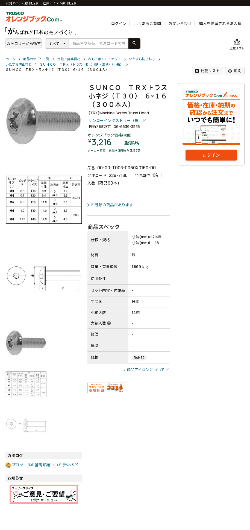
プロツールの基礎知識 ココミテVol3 (43, 464)
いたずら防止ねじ (142, 59)
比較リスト (207, 71)
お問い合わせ (180, 23)
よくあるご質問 (147, 23)
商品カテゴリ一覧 (36, 59)
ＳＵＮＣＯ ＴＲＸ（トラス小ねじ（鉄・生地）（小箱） (81, 64)
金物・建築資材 (68, 59)
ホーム (10, 59)
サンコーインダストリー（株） (115, 120)
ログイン (119, 23)
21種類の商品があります (112, 204)
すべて (54, 43)
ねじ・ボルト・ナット (104, 59)
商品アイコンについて (146, 369)
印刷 (234, 71)
